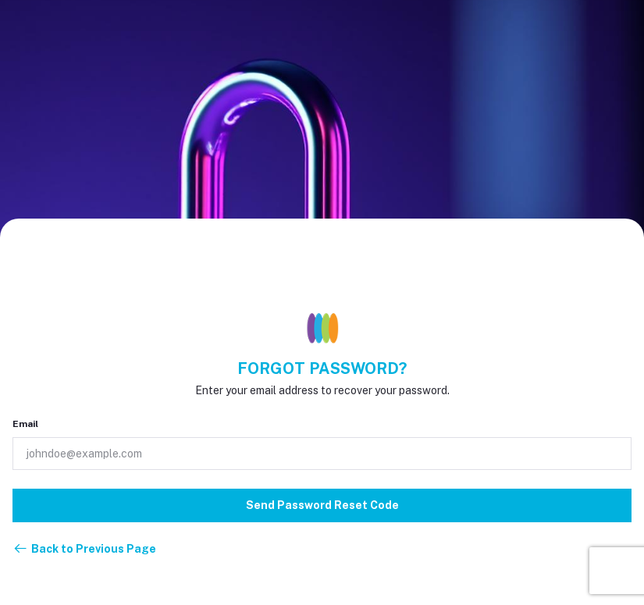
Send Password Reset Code (322, 505)
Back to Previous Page (84, 549)
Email (25, 423)
